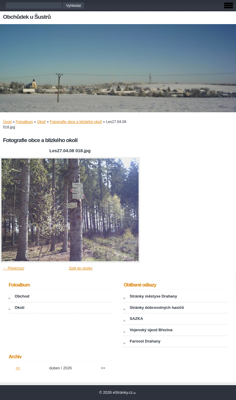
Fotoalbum (24, 122)
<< (18, 368)
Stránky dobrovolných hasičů (157, 307)
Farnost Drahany (145, 341)
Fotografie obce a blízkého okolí (76, 122)
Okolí (41, 122)
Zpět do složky (81, 268)
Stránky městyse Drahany (153, 296)
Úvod (7, 122)
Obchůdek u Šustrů (27, 17)
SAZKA (136, 318)
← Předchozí (13, 268)
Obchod (22, 296)
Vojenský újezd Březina (151, 330)
